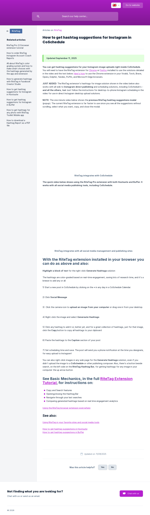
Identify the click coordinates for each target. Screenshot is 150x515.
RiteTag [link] (58, 30)
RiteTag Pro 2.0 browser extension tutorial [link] (18, 46)
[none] (116, 5)
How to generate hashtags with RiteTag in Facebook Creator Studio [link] (19, 81)
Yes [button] (102, 467)
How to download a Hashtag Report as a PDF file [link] (18, 123)
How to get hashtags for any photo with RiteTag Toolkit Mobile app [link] (18, 112)
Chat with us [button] (133, 493)
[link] (14, 30)
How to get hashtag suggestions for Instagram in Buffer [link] (19, 102)
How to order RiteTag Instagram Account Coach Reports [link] (19, 55)
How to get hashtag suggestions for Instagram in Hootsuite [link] (19, 92)
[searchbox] (75, 16)
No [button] (112, 467)
